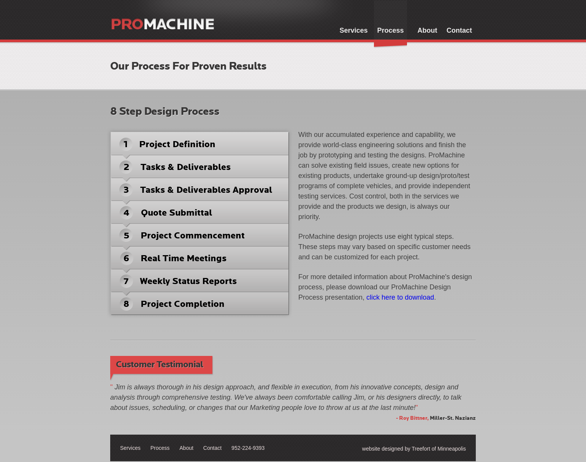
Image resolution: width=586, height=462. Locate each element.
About (427, 30)
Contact (459, 30)
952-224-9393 (247, 448)
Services (353, 30)
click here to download (400, 297)
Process (390, 30)
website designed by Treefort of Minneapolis (414, 449)
